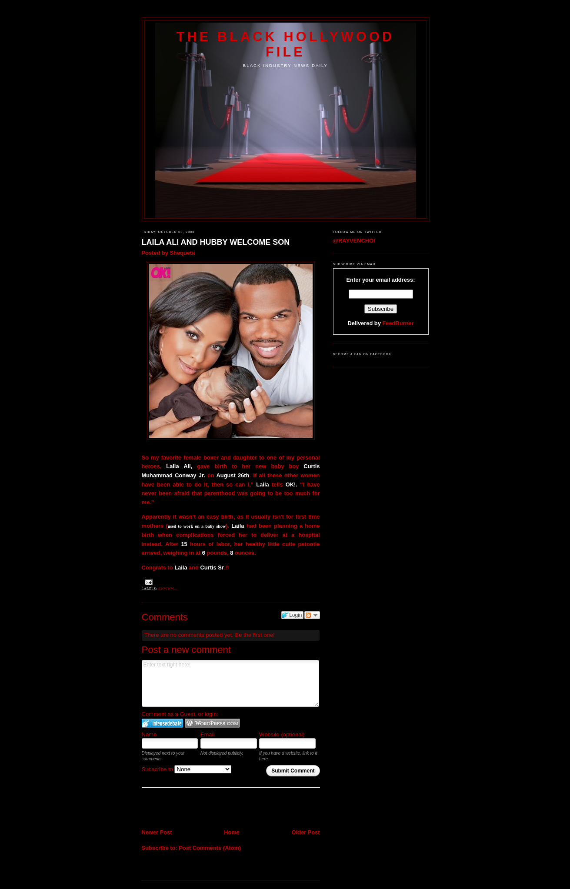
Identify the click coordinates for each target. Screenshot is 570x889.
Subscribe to (187, 769)
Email (207, 734)
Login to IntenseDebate (162, 723)
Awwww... (168, 589)
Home (232, 832)
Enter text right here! (231, 683)
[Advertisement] (192, 809)
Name (149, 734)
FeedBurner (397, 323)
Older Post (305, 832)
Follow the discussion (312, 615)
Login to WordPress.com (212, 723)
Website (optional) (282, 734)
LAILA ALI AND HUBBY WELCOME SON (216, 242)
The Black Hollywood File (285, 44)
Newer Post (157, 832)
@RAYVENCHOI (354, 240)
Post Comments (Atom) (210, 848)
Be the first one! (254, 635)
